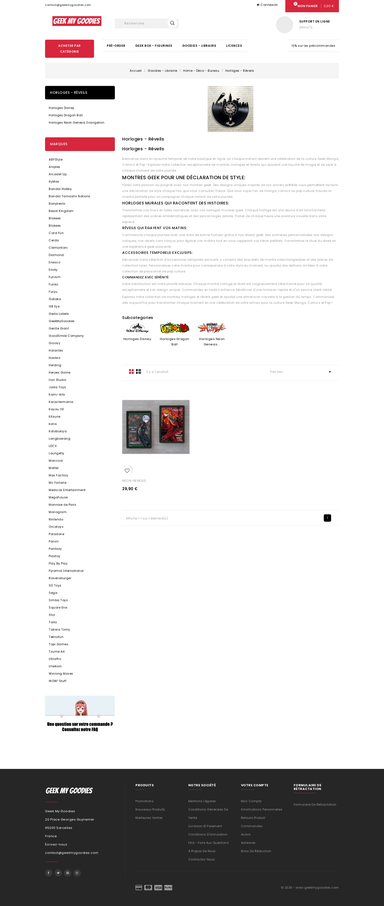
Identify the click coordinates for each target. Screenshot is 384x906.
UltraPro (55, 659)
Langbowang (59, 438)
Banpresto (57, 203)
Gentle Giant (59, 328)
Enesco (54, 262)
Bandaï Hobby (60, 189)
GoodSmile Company (66, 336)
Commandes (252, 826)
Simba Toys (58, 600)
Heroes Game (60, 372)
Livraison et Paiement (205, 826)
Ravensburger (60, 578)
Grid (131, 371)
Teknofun (56, 637)
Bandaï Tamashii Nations (69, 196)
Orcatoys (56, 527)
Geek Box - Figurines (153, 46)
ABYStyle (55, 159)
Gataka (55, 299)
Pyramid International (66, 571)
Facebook (48, 873)
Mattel (54, 468)
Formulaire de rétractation (315, 804)
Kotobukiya (58, 431)
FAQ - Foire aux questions (208, 843)
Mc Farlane (57, 483)
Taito (53, 622)
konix (53, 424)
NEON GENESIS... (135, 480)
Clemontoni (58, 248)
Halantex (56, 350)
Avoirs (246, 834)
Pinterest (67, 873)
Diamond (56, 255)
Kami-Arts (57, 394)
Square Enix (58, 607)
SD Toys (55, 585)
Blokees (55, 218)
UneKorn (55, 666)
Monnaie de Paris (62, 505)
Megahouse (58, 497)
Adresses (248, 843)
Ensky (53, 270)
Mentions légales (202, 801)
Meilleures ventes (149, 818)
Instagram (77, 873)
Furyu (53, 292)
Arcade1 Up (58, 174)
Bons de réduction (256, 851)
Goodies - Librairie (199, 46)
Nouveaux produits (150, 809)
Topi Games (58, 644)
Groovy (54, 343)
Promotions (144, 801)
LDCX (53, 446)
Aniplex (54, 167)
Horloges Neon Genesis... (212, 342)
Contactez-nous (201, 859)
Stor (52, 615)
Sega (53, 593)
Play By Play (58, 563)
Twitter (58, 873)
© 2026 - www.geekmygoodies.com (310, 887)
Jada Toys (57, 387)
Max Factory (58, 475)
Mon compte (251, 801)
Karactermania (61, 402)
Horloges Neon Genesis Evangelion (76, 122)
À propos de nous (202, 851)
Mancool (56, 461)
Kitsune (54, 416)
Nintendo (56, 519)
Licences (234, 46)
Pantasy (55, 549)
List (138, 371)
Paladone (56, 534)
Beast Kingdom (61, 211)
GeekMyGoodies (62, 321)
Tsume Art (57, 651)
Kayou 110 (56, 409)
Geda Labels (59, 314)
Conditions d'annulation (208, 834)
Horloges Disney (61, 108)
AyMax (54, 181)
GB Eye (54, 306)
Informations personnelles (262, 809)
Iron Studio (57, 380)
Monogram (58, 512)
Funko (53, 284)
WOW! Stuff (57, 681)
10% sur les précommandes (313, 46)
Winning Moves (61, 673)
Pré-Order (116, 46)
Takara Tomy (59, 629)
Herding (55, 365)
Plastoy (54, 556)
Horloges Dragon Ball (66, 115)
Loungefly (56, 453)
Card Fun (56, 233)
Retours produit (253, 818)
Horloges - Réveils (68, 92)
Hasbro (54, 358)
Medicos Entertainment (67, 490)
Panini (54, 541)
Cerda (54, 240)
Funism (54, 277)
